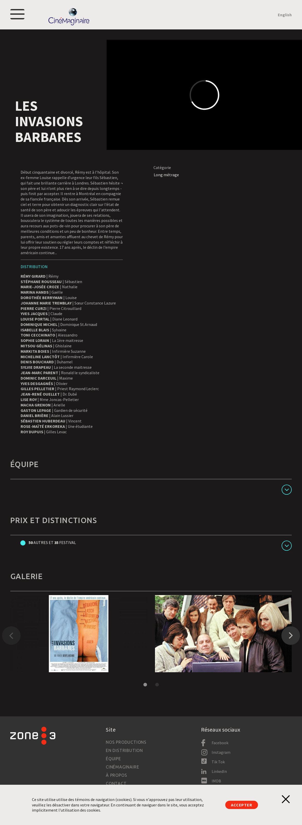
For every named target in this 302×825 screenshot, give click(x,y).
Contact (116, 783)
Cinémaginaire (122, 767)
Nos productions (126, 742)
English (285, 14)
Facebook (220, 742)
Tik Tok (218, 761)
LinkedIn (219, 771)
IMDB (216, 780)
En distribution (124, 750)
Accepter (241, 804)
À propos (116, 775)
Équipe (113, 758)
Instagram (221, 752)
